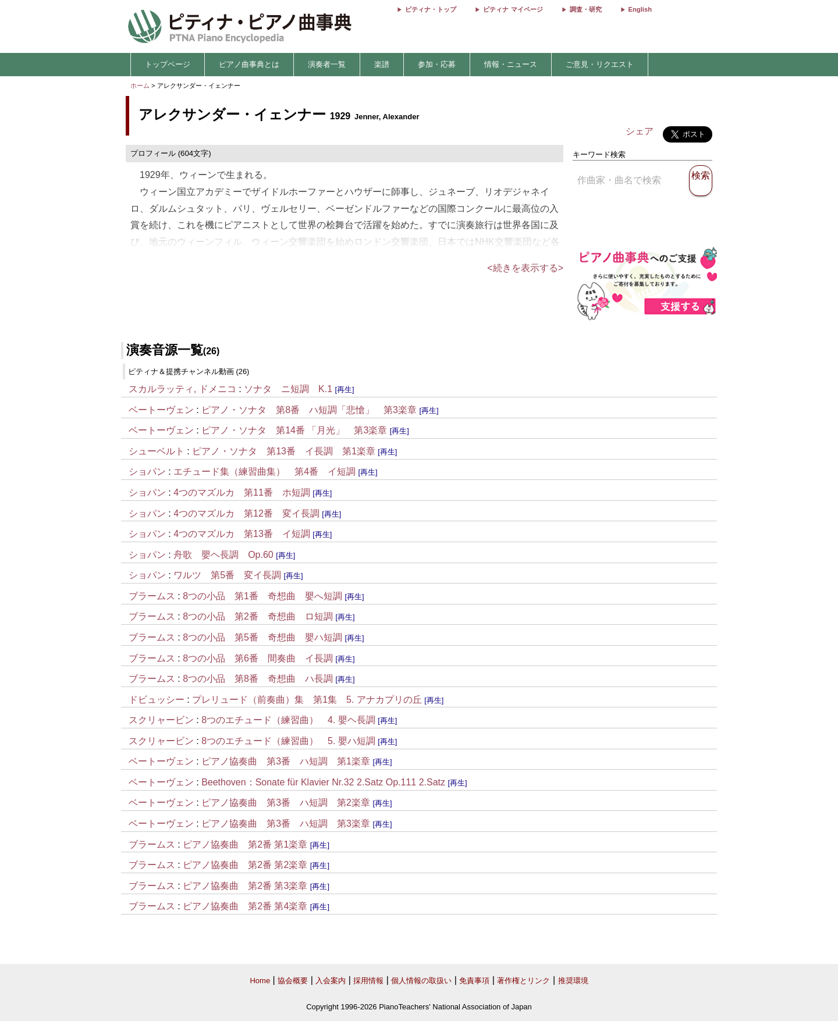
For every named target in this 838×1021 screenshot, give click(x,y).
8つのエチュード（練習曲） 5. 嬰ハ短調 (288, 741)
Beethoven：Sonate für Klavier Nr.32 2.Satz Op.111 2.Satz (323, 782)
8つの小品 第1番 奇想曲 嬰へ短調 (262, 596)
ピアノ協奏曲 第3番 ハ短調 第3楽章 (285, 823)
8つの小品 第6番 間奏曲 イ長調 (258, 658)
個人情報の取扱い (421, 980)
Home (260, 980)
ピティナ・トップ (430, 9)
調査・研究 (586, 9)
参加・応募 (437, 64)
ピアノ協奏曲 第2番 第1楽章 (245, 844)
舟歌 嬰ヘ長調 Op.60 (223, 555)
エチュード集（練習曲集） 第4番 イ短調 (264, 471)
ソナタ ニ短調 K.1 (288, 389)
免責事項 (474, 980)
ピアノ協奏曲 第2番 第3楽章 (245, 886)
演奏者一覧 (327, 64)
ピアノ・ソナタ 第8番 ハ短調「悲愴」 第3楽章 (309, 410)
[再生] (344, 389)
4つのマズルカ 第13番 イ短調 (241, 534)
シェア (640, 131)
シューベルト (156, 451)
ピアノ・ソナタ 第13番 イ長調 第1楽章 (283, 451)
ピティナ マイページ (512, 9)
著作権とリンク (523, 980)
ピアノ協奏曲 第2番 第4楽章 (245, 906)
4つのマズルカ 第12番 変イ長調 (246, 513)
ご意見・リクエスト (600, 64)
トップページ (167, 64)
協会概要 (293, 980)
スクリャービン (161, 720)
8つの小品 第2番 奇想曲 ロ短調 (258, 616)
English (640, 9)
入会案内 (330, 980)
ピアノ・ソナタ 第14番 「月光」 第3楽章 (294, 430)
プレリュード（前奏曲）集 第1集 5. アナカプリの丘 (307, 700)
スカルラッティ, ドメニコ (182, 389)
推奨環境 (573, 980)
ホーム (140, 85)
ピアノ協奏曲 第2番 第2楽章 (245, 865)
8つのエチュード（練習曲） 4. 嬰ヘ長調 (288, 720)
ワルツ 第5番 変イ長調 (227, 575)
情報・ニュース (510, 64)
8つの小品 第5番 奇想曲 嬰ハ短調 (262, 637)
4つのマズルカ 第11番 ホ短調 (241, 492)
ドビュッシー (156, 700)
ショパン (147, 471)
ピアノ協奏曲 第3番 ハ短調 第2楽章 (285, 802)
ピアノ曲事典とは (249, 64)
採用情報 (368, 980)
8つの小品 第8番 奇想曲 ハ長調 (258, 679)
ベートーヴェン (161, 410)
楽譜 (381, 64)
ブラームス (152, 596)
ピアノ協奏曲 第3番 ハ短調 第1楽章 (285, 761)
